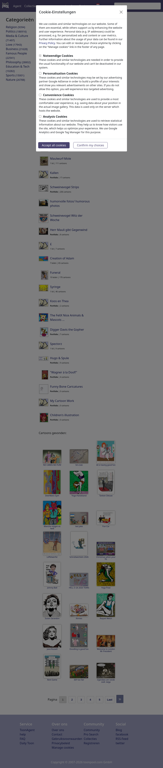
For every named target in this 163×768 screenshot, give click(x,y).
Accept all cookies (54, 145)
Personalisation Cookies (60, 73)
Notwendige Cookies (58, 56)
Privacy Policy (47, 43)
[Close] (121, 12)
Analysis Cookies (55, 117)
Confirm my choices (90, 145)
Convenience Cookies (58, 95)
